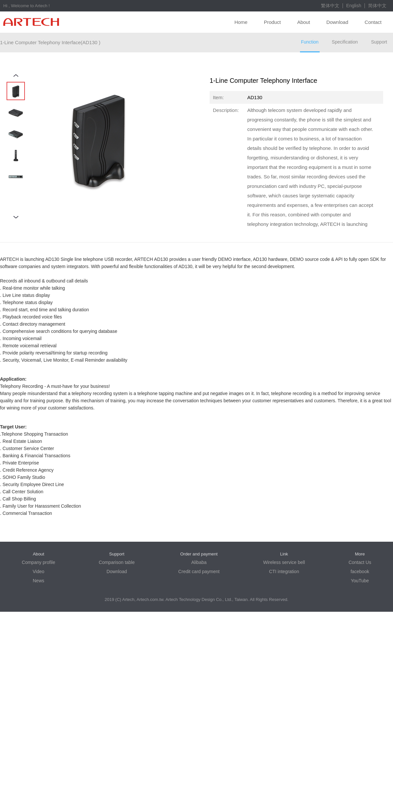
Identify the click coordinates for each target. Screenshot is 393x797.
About (303, 22)
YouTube (360, 580)
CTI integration (284, 571)
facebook (359, 571)
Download (337, 22)
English (353, 5)
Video (39, 571)
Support (379, 42)
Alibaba (199, 562)
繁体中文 (330, 5)
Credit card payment (198, 571)
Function (310, 42)
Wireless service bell (284, 562)
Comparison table (117, 562)
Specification (345, 42)
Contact (373, 22)
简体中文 (377, 5)
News (38, 580)
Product (272, 22)
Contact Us (359, 562)
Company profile (38, 562)
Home (241, 22)
